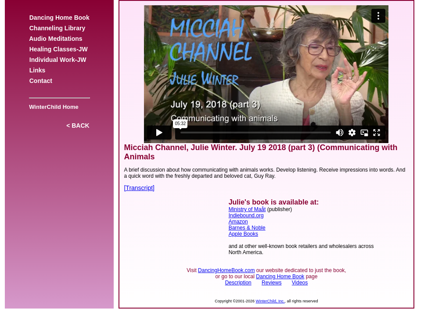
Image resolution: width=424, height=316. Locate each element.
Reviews (271, 283)
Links (37, 70)
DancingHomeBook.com (226, 270)
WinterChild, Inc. (270, 301)
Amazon (238, 222)
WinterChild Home (52, 107)
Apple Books (243, 234)
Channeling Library (57, 28)
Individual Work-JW (58, 59)
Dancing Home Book (59, 17)
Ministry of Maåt (247, 209)
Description (238, 283)
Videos (300, 283)
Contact (41, 80)
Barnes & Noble (247, 228)
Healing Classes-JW (58, 49)
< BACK (78, 125)
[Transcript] (139, 187)
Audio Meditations (56, 38)
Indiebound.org (246, 215)
